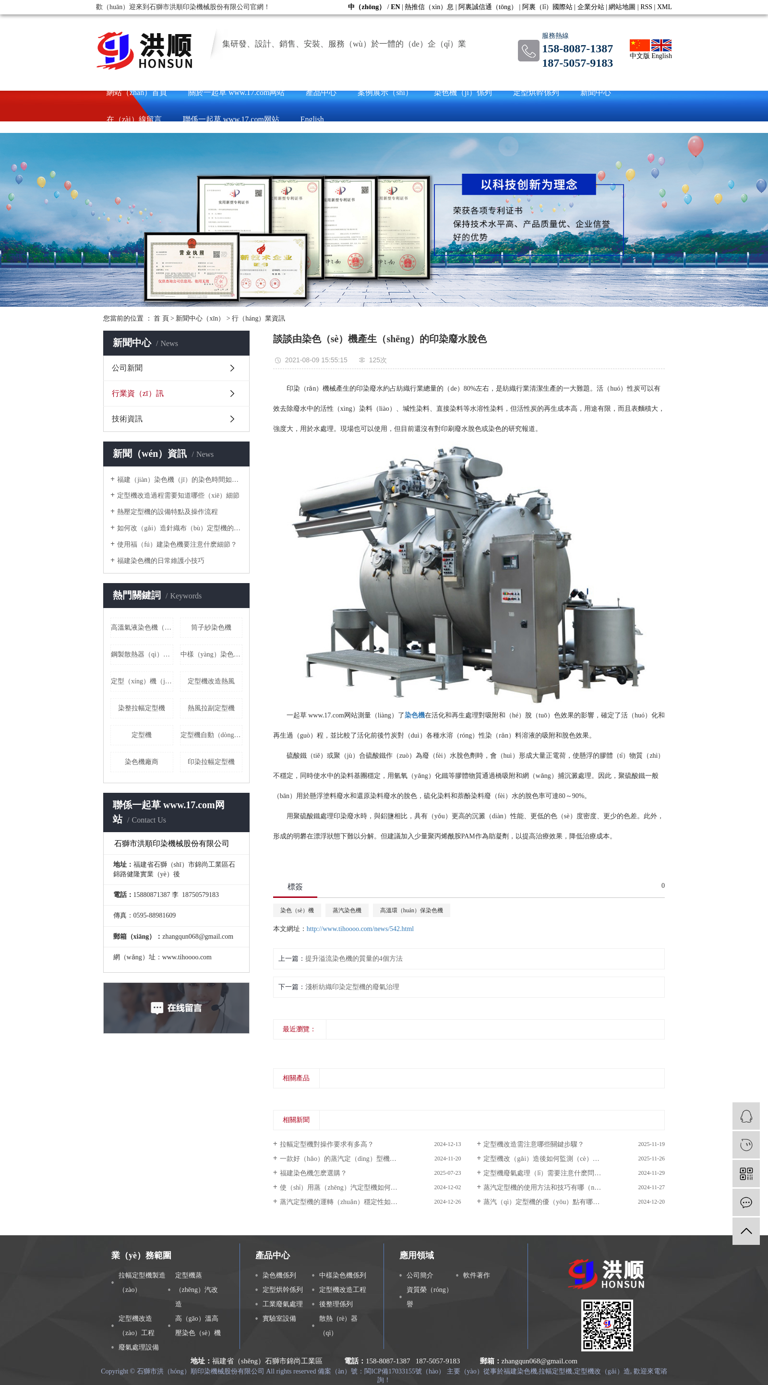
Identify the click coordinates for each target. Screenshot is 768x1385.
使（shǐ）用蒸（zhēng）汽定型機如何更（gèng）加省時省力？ (370, 1187)
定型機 (142, 735)
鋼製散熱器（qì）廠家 (142, 654)
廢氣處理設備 (139, 1347)
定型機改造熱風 (211, 681)
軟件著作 (476, 1275)
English (661, 49)
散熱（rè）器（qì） (338, 1326)
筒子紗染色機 (211, 627)
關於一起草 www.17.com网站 (236, 92)
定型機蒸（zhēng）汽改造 (196, 1290)
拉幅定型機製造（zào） (142, 1282)
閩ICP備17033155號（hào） (404, 1371)
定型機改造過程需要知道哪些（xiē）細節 (178, 495)
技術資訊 (127, 419)
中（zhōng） (366, 7)
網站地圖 (622, 7)
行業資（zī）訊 (138, 393)
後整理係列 (336, 1304)
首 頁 (161, 318)
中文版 (640, 49)
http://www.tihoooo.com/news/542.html (360, 928)
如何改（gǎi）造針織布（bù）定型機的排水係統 (179, 528)
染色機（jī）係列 (463, 92)
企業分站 (590, 7)
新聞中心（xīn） (200, 318)
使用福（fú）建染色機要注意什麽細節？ (177, 544)
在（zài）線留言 (134, 119)
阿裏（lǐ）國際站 (547, 7)
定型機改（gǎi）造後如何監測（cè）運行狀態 (551, 1158)
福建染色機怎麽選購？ (313, 1173)
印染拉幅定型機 (211, 761)
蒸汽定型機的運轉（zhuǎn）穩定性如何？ (342, 1202)
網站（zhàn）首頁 (137, 92)
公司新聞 (127, 368)
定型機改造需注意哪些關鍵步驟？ (533, 1144)
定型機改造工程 (342, 1289)
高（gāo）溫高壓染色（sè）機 (198, 1326)
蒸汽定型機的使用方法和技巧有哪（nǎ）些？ (550, 1187)
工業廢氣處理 (283, 1304)
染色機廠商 (141, 761)
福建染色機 (520, 1371)
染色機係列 (279, 1275)
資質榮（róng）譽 (430, 1297)
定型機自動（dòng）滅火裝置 (211, 735)
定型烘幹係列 (536, 92)
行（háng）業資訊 (258, 318)
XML (664, 7)
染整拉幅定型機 (141, 708)
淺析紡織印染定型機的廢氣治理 (352, 987)
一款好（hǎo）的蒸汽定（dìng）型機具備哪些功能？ (358, 1158)
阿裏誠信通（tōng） (487, 7)
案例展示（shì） (385, 92)
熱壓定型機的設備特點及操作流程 (167, 511)
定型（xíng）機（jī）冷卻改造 (142, 681)
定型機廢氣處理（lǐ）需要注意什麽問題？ (545, 1173)
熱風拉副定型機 (211, 708)
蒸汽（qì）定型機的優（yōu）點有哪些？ (544, 1202)
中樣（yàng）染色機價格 (211, 654)
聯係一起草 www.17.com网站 (231, 119)
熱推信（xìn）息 (429, 7)
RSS (646, 7)
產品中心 (321, 92)
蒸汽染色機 (347, 910)
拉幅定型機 (555, 1371)
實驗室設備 (279, 1318)
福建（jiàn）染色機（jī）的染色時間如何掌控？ (179, 479)
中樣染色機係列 (342, 1275)
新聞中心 (595, 92)
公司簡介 (420, 1275)
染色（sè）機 (297, 910)
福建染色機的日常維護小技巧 (160, 560)
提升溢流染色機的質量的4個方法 (354, 958)
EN (395, 7)
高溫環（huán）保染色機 (411, 910)
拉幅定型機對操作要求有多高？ (327, 1144)
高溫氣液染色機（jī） (142, 627)
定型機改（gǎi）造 (602, 1371)
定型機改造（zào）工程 (137, 1326)
